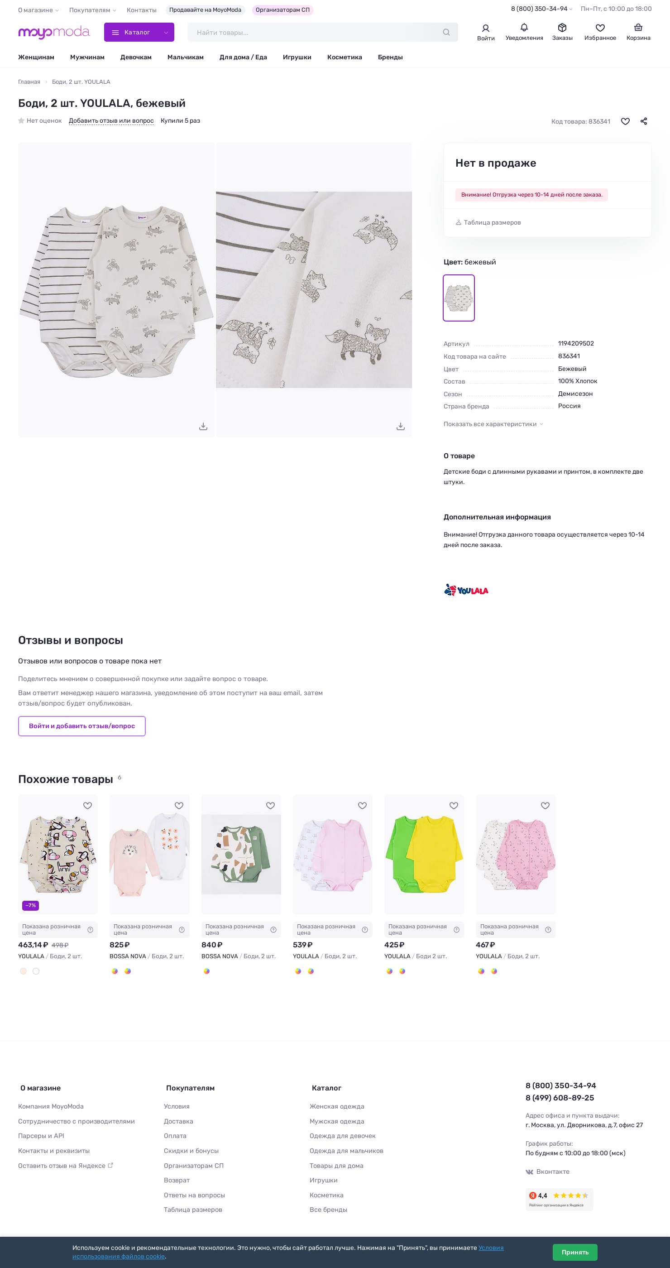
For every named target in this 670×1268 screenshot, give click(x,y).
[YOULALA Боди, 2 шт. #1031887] (515, 855)
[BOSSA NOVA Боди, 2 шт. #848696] (149, 855)
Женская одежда (336, 1104)
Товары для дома (335, 1161)
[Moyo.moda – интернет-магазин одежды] (54, 32)
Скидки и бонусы (190, 1147)
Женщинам (36, 58)
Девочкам (136, 58)
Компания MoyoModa (50, 1104)
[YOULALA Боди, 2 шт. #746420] (333, 855)
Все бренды (327, 1204)
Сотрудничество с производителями (74, 1119)
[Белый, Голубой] (310, 971)
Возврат (176, 1176)
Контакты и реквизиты (53, 1147)
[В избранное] (625, 122)
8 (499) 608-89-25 (559, 1097)
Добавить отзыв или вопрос (111, 121)
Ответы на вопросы (193, 1190)
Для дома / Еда (243, 58)
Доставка (178, 1119)
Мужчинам (87, 58)
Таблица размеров (492, 223)
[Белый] (35, 971)
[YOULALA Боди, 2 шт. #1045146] (58, 855)
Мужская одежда (336, 1119)
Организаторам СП (283, 9)
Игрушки (297, 58)
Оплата (175, 1133)
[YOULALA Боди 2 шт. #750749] (424, 855)
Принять (575, 1252)
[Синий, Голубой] (401, 971)
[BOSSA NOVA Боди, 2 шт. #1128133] (241, 855)
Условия (176, 1104)
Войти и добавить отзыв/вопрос (82, 727)
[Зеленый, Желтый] (389, 971)
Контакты (142, 10)
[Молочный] (23, 971)
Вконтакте (547, 1171)
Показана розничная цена (58, 930)
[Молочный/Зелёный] (206, 971)
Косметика (344, 58)
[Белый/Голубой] (127, 971)
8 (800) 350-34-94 (539, 9)
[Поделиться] (644, 122)
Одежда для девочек (341, 1133)
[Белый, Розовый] (298, 971)
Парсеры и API (40, 1133)
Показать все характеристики (490, 424)
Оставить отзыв (64, 1161)
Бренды (390, 58)
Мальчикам (186, 58)
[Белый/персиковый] (114, 971)
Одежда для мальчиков (345, 1147)
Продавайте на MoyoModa (205, 9)
